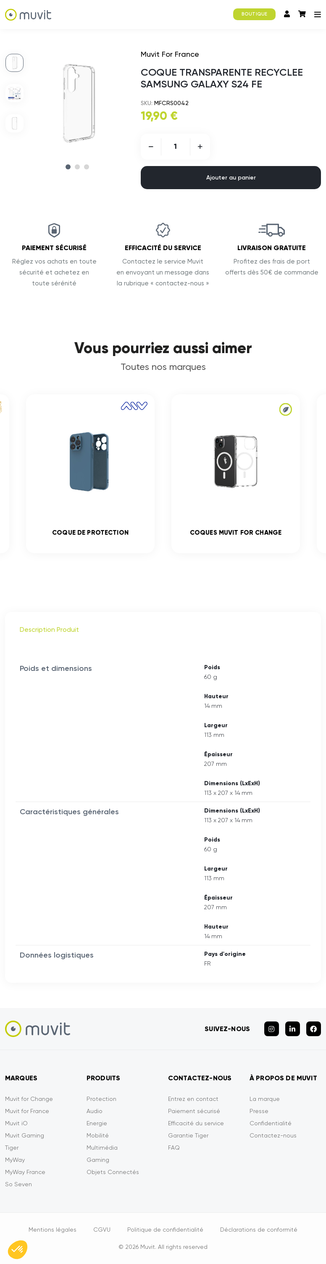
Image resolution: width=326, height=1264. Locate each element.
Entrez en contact (193, 1098)
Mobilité (98, 1135)
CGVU (101, 1229)
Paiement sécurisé (194, 1111)
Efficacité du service (196, 1123)
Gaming (98, 1159)
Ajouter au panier (231, 177)
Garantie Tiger (188, 1135)
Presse (259, 1111)
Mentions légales (52, 1229)
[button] (18, 1250)
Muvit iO (16, 1123)
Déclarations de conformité (258, 1229)
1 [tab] (68, 166)
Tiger (11, 1147)
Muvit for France (27, 1111)
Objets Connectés (113, 1172)
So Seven (18, 1184)
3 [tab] (86, 166)
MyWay (15, 1159)
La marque (265, 1098)
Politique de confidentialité (165, 1229)
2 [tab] (77, 166)
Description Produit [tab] (49, 629)
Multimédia (102, 1147)
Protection (101, 1098)
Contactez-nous (273, 1135)
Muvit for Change (29, 1098)
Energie (97, 1123)
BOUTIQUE (254, 14)
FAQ (174, 1147)
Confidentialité (271, 1123)
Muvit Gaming (24, 1135)
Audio (95, 1111)
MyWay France (25, 1172)
